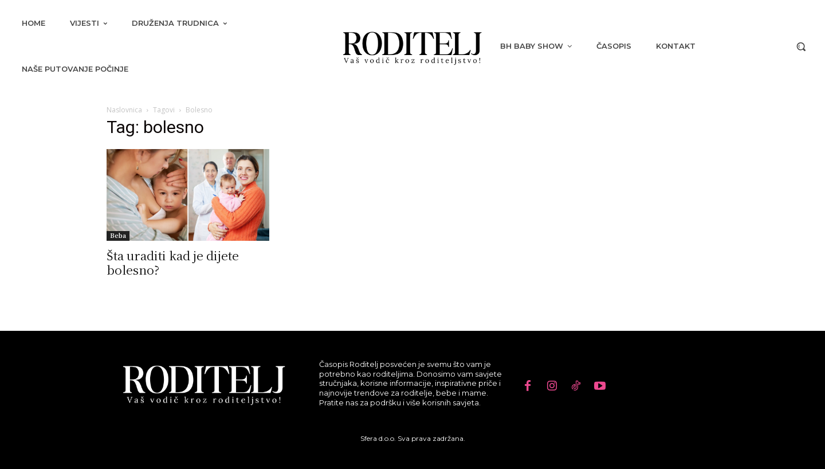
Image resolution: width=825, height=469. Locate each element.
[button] (801, 46)
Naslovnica (124, 110)
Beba (118, 235)
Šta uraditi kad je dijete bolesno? (173, 262)
